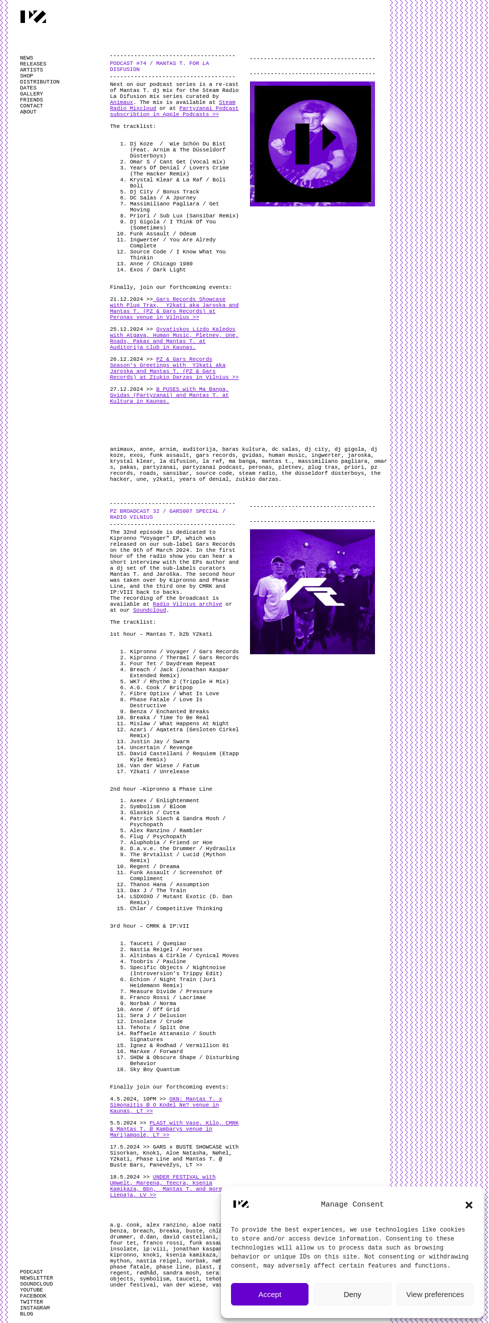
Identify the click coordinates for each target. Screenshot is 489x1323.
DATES (28, 88)
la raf (212, 461)
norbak (196, 1261)
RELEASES (33, 64)
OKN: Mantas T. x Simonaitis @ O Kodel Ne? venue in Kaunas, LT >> (166, 1105)
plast (204, 1267)
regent (120, 1273)
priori (354, 467)
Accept (270, 1294)
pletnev (290, 467)
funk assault (169, 455)
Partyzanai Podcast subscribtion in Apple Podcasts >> (174, 111)
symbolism (154, 1279)
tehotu (216, 1279)
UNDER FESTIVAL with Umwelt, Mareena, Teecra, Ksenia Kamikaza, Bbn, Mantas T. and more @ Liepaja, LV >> (169, 1186)
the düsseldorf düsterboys (323, 473)
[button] (469, 1205)
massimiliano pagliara (333, 461)
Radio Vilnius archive (187, 604)
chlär (217, 1231)
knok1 (151, 1255)
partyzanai (159, 467)
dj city (316, 449)
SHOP (26, 76)
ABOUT (28, 112)
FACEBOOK (33, 1296)
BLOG (26, 1314)
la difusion (178, 461)
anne (146, 449)
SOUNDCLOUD (36, 1284)
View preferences (435, 1294)
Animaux (121, 102)
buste (194, 1231)
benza (118, 1231)
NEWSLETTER (36, 1278)
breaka (170, 1231)
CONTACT (31, 106)
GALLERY (31, 94)
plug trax (323, 467)
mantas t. (277, 461)
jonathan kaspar (197, 1249)
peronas (260, 467)
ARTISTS (31, 70)
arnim (168, 449)
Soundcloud (149, 610)
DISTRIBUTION (40, 82)
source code (214, 473)
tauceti (187, 1279)
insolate (123, 1249)
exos (136, 455)
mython (120, 1261)
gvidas (252, 455)
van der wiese (184, 1285)
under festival (133, 1285)
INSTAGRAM (35, 1308)
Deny (352, 1294)
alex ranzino (166, 1225)
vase (219, 1285)
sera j (216, 1273)
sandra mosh (181, 1273)
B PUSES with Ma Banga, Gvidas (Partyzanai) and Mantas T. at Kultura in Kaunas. (169, 395)
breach (143, 1231)
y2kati (163, 479)
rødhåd (146, 1273)
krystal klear (131, 461)
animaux (121, 449)
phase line (172, 1267)
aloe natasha (212, 1225)
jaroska (359, 455)
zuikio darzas (257, 479)
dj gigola (349, 449)
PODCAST (31, 1272)
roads (148, 473)
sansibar (176, 473)
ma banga (242, 461)
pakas (128, 467)
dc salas (285, 449)
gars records (216, 455)
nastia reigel (158, 1261)
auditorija (199, 449)
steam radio (256, 473)
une (141, 479)
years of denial (204, 479)
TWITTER (31, 1302)
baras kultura (243, 449)
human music (286, 455)
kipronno (123, 1255)
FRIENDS (31, 100)
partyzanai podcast (212, 467)
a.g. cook (125, 1225)
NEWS (26, 58)
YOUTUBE (31, 1290)
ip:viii (154, 1249)
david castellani (189, 1237)
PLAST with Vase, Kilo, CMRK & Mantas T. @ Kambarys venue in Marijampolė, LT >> (174, 1129)
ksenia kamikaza (191, 1255)
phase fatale (130, 1267)
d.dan (148, 1237)
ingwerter (326, 455)
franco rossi (162, 1243)
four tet (123, 1243)
